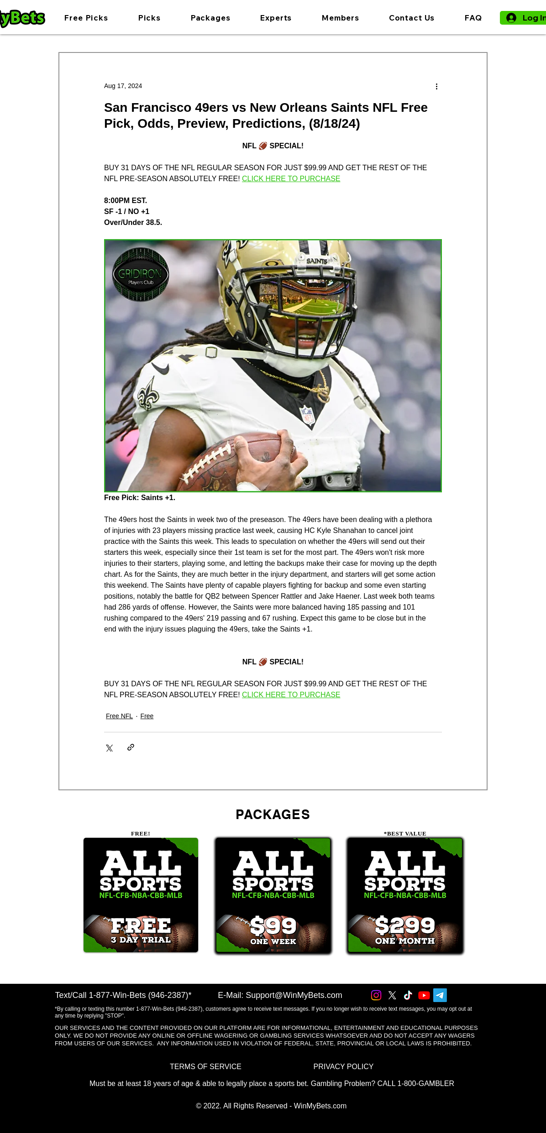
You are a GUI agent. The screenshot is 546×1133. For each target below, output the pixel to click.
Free (147, 716)
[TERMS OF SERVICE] (205, 1066)
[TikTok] (408, 995)
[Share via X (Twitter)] (108, 747)
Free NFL (119, 716)
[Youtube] (424, 995)
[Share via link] (130, 747)
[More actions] (436, 85)
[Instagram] (376, 995)
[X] (392, 995)
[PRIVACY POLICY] (343, 1066)
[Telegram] (440, 995)
